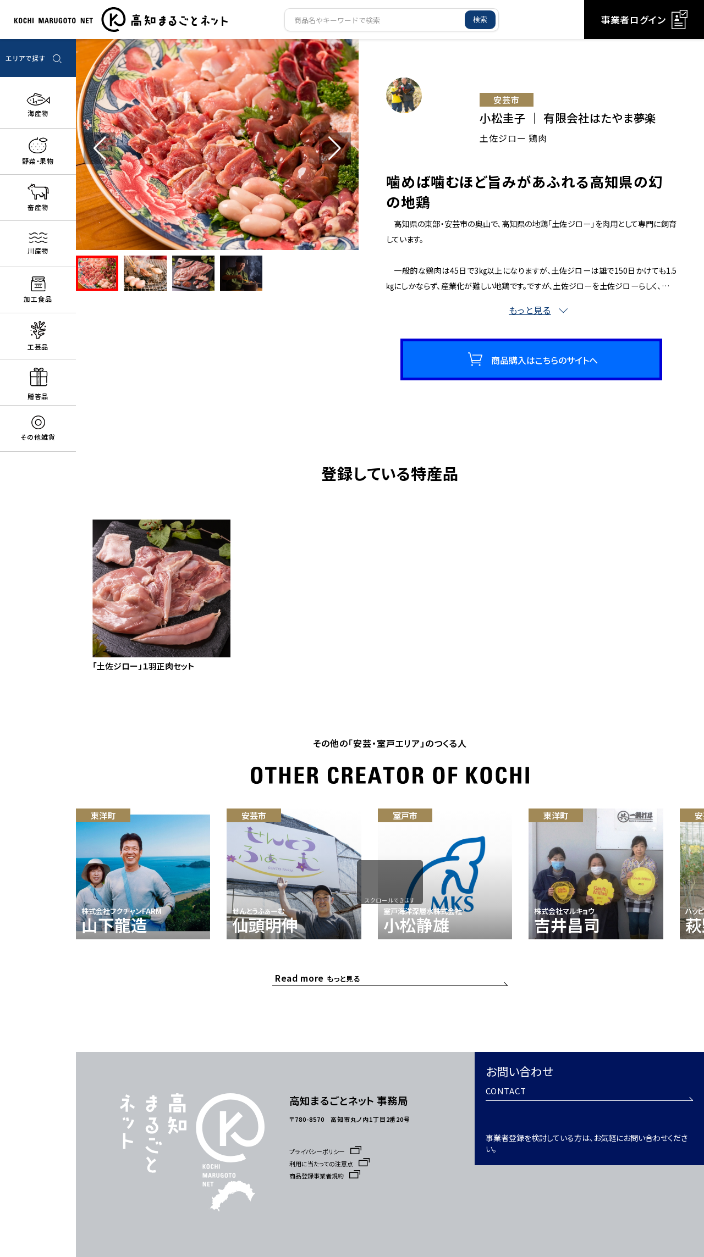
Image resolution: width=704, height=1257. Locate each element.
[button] (335, 148)
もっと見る (320, 980)
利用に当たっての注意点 (332, 1163)
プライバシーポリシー (327, 1151)
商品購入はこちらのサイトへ (545, 367)
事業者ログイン (644, 19)
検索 (480, 19)
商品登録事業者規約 (327, 1175)
